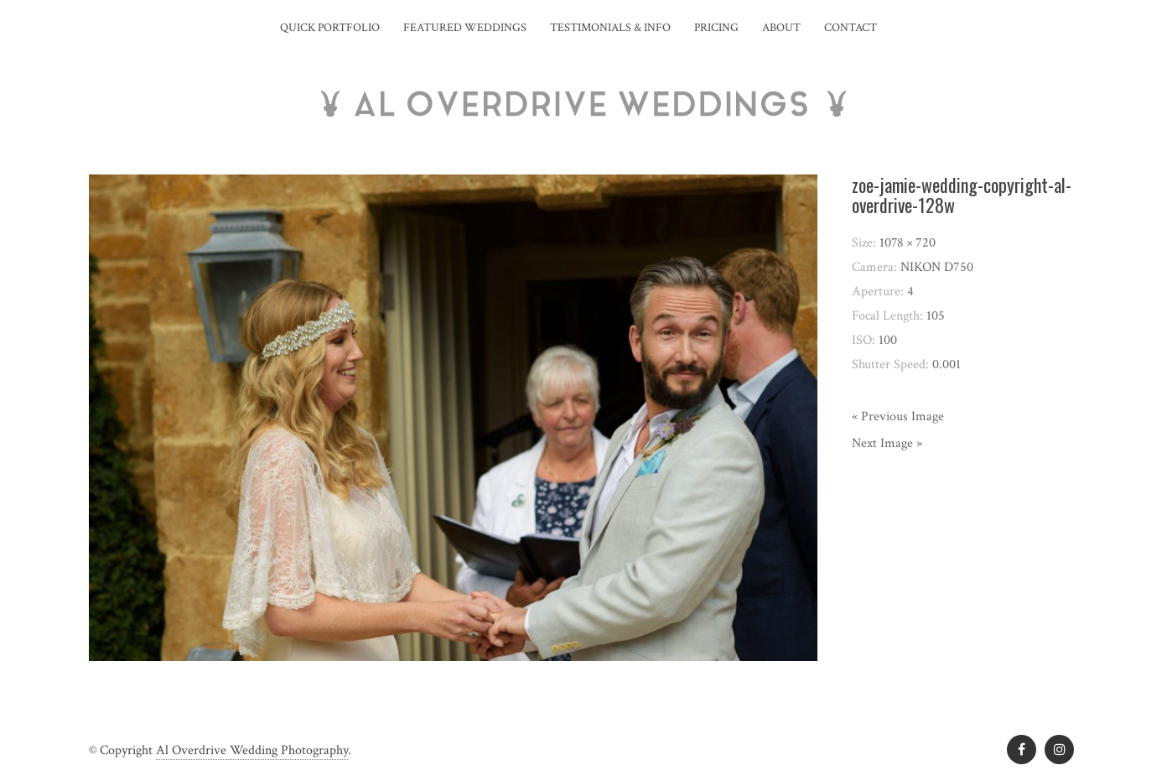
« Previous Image (898, 416)
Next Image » (887, 443)
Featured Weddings (464, 27)
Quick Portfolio (330, 27)
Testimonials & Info (610, 27)
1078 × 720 (907, 243)
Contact (850, 27)
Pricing (716, 27)
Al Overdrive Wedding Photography (252, 750)
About (781, 27)
